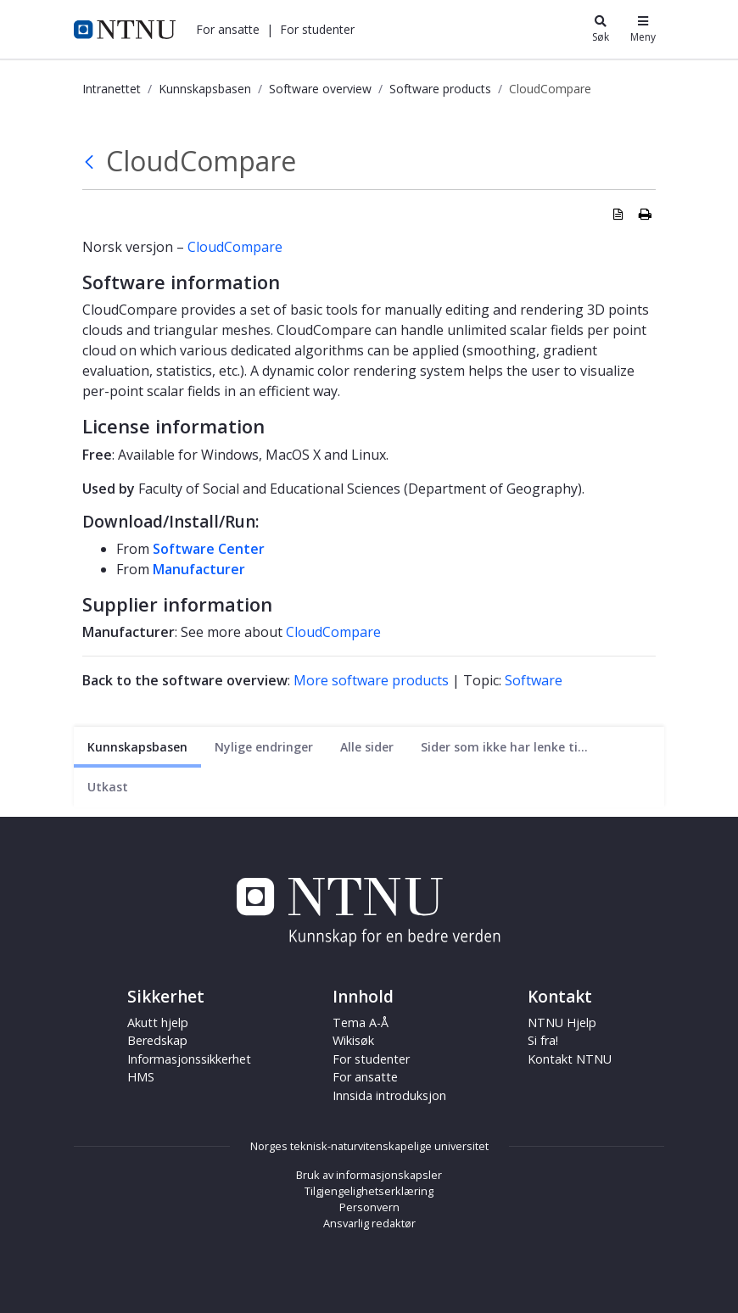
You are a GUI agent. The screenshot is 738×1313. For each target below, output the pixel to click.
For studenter (317, 29)
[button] (228, 29)
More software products (371, 680)
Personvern (369, 1207)
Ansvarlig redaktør (369, 1223)
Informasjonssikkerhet (189, 1059)
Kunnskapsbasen (205, 89)
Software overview (320, 89)
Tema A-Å (361, 1022)
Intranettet (111, 89)
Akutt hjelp (157, 1022)
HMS (140, 1077)
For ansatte (228, 29)
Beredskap (157, 1040)
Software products (440, 89)
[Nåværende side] (137, 747)
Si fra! (543, 1040)
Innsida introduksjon (389, 1095)
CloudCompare (234, 246)
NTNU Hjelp (562, 1022)
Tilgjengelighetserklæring (369, 1190)
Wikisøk (353, 1040)
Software (533, 680)
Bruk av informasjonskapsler (369, 1174)
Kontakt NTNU (570, 1059)
